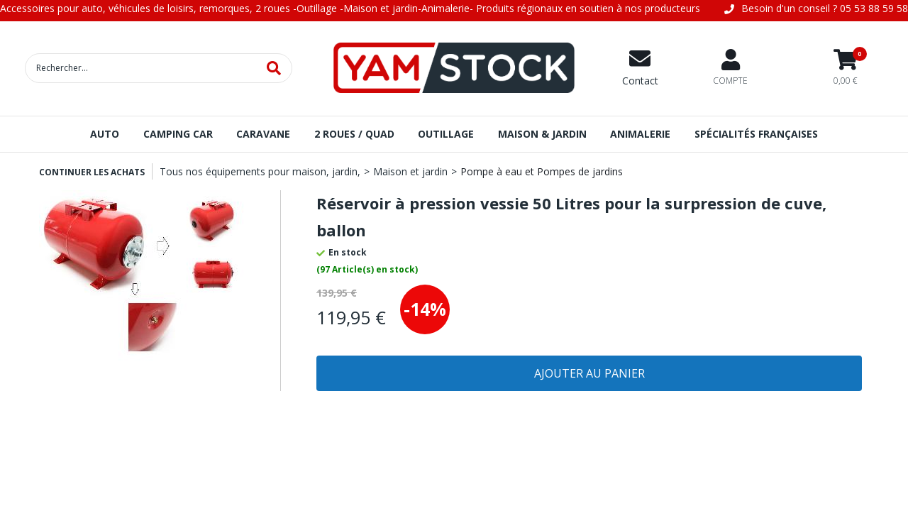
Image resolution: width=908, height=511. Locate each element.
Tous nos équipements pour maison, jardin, (260, 171)
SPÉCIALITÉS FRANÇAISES (756, 134)
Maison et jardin (410, 171)
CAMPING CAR (178, 134)
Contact (640, 80)
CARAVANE (263, 134)
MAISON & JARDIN (542, 134)
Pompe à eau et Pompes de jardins (541, 171)
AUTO (104, 134)
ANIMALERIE (640, 134)
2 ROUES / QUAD (354, 134)
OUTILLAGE (446, 134)
